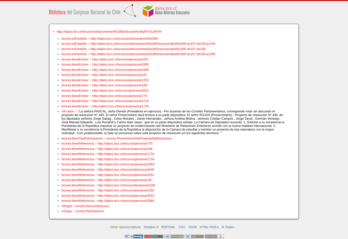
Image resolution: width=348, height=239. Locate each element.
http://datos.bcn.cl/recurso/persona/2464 (126, 164)
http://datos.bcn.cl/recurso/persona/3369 (120, 64)
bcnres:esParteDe (74, 38)
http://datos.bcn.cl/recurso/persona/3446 (120, 70)
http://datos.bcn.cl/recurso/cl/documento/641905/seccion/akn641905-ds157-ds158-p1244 (152, 43)
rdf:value (67, 111)
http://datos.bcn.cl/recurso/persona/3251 (120, 59)
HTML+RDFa (209, 227)
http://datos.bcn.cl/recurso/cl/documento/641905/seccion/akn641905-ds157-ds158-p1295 (152, 54)
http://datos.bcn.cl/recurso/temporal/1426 (126, 185)
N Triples (228, 227)
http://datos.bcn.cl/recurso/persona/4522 (120, 90)
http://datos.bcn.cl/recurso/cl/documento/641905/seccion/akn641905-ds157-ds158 (147, 49)
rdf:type (66, 206)
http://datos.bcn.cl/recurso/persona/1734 (120, 106)
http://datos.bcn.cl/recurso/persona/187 (119, 75)
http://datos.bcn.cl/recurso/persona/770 (119, 96)
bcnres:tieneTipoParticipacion (82, 138)
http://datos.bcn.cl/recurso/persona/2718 (120, 101)
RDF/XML (168, 227)
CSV (182, 227)
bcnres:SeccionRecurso (92, 206)
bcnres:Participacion (90, 211)
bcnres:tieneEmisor (74, 59)
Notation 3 (151, 227)
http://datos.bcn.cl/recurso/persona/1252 (120, 80)
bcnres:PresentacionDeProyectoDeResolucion (139, 138)
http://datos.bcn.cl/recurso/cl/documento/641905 (124, 38)
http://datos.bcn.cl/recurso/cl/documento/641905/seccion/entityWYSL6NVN (109, 31)
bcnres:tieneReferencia (77, 143)
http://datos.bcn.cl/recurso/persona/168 (119, 85)
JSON (192, 227)
